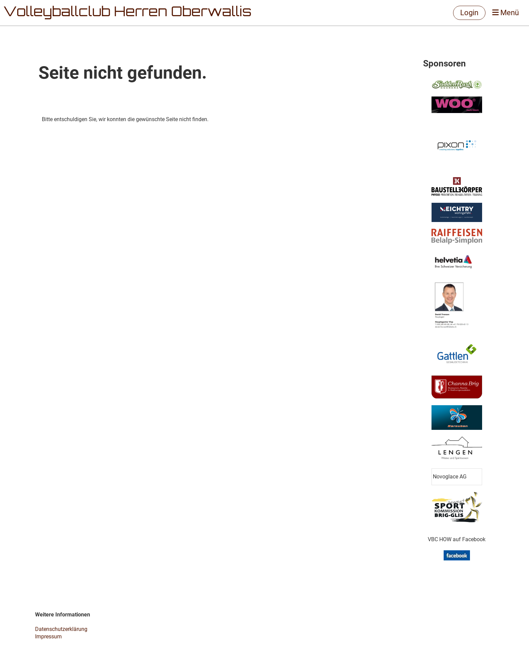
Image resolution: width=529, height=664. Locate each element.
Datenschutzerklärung (61, 629)
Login (469, 12)
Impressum (48, 636)
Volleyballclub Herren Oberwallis (127, 13)
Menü (505, 12)
